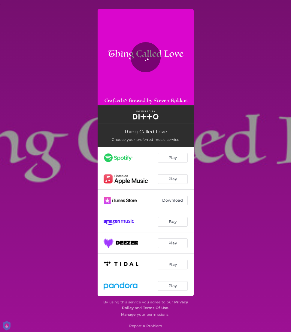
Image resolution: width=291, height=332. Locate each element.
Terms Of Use (155, 308)
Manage (128, 314)
